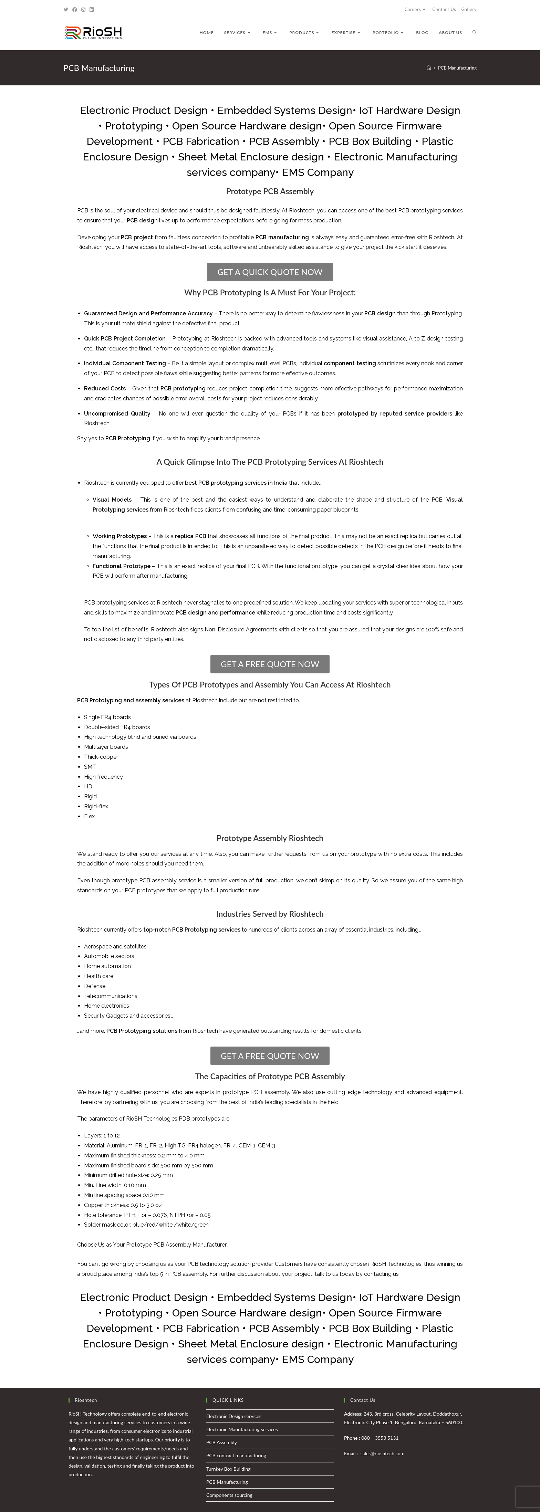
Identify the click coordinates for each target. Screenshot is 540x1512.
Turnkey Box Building (228, 1469)
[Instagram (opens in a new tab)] (83, 9)
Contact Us (444, 9)
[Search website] (474, 32)
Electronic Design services (233, 1416)
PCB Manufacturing (227, 1482)
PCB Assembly (221, 1442)
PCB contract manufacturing (236, 1455)
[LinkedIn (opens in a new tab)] (91, 9)
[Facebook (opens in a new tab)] (74, 9)
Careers (416, 9)
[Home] (429, 68)
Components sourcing (229, 1495)
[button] (270, 272)
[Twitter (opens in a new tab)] (66, 9)
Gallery (469, 9)
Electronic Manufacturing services (242, 1429)
